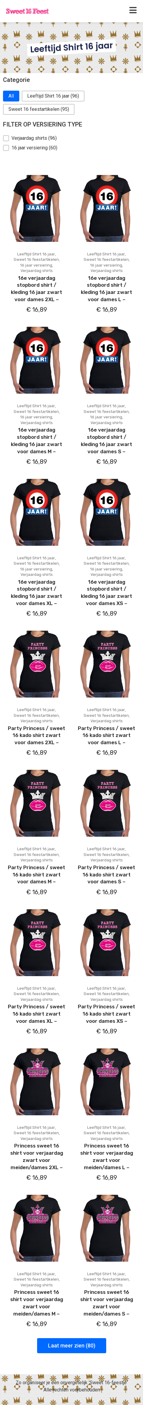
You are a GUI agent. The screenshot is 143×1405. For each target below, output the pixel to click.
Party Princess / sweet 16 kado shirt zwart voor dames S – (106, 874)
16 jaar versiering (36, 265)
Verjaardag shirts (37, 270)
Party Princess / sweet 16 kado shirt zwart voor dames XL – (36, 1014)
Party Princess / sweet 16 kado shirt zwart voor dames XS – (106, 1014)
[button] (11, 96)
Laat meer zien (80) (71, 1345)
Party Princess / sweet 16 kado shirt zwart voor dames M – (36, 874)
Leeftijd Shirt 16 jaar (36, 254)
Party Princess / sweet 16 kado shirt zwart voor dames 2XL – (36, 735)
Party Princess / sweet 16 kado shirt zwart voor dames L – (106, 735)
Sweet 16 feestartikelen (36, 259)
